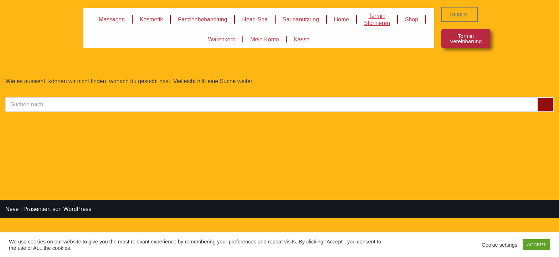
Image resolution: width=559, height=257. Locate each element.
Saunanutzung (301, 19)
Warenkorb (221, 39)
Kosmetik (151, 19)
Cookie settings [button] (499, 245)
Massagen (111, 19)
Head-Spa (255, 19)
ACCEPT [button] (536, 244)
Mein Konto (264, 39)
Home (342, 19)
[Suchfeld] (271, 104)
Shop (412, 19)
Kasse (302, 39)
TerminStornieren (378, 19)
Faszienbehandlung (202, 19)
